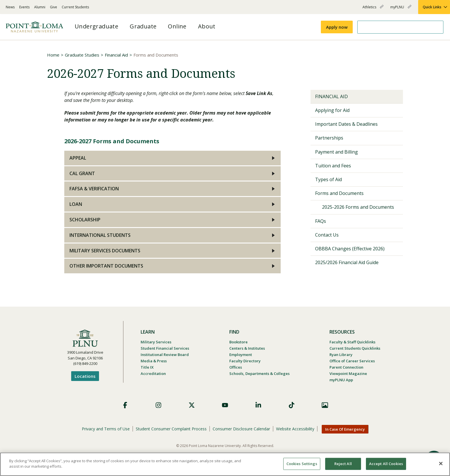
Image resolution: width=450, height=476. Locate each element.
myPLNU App (341, 379)
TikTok (292, 405)
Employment (240, 354)
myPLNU (400, 9)
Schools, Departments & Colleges (259, 373)
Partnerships (329, 138)
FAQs (320, 221)
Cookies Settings (301, 463)
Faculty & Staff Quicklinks (352, 342)
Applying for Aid (332, 110)
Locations (85, 376)
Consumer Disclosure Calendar (241, 429)
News (10, 7)
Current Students (75, 7)
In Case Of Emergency (345, 429)
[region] (225, 464)
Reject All (343, 463)
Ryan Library (340, 354)
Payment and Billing (336, 152)
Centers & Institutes (247, 348)
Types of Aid (328, 179)
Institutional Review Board (165, 354)
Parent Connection (346, 367)
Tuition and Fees (333, 165)
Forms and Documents (339, 193)
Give (53, 7)
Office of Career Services (352, 360)
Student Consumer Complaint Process (171, 429)
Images (325, 405)
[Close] (441, 463)
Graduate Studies (82, 55)
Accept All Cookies (386, 463)
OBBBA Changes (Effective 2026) (350, 248)
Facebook (125, 405)
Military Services (156, 342)
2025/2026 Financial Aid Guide (347, 262)
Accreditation (153, 373)
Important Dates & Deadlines (346, 124)
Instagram (158, 405)
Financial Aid (116, 55)
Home (53, 55)
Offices (235, 367)
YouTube (225, 405)
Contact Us (327, 235)
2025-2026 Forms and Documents (358, 207)
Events (24, 7)
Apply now (337, 27)
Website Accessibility (295, 429)
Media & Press (154, 360)
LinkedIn (258, 405)
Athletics (372, 9)
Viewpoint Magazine (348, 373)
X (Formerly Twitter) (192, 405)
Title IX (147, 367)
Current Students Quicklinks (354, 348)
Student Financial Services (165, 348)
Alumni (39, 7)
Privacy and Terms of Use (106, 429)
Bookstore (238, 342)
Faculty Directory (245, 360)
